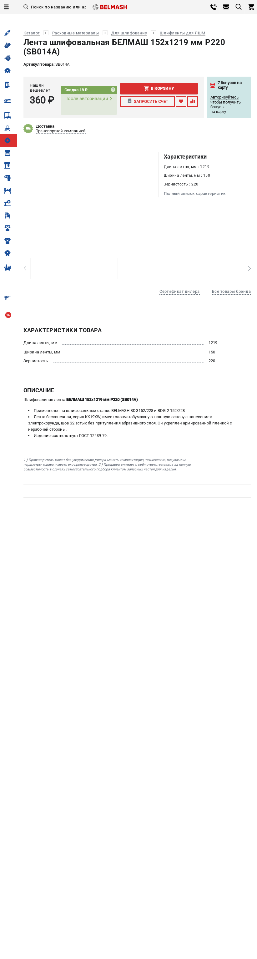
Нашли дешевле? (40, 88)
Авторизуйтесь (224, 97)
